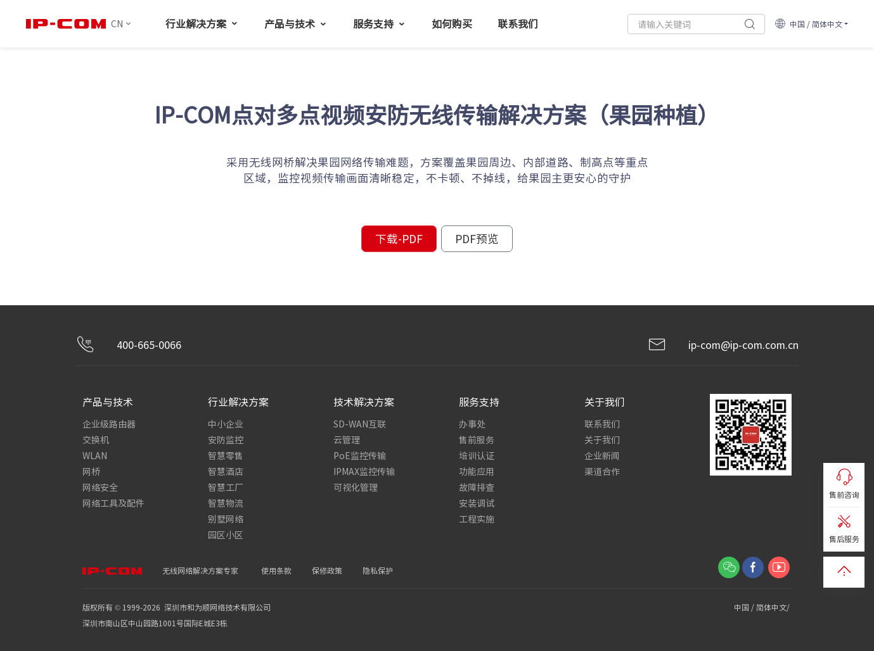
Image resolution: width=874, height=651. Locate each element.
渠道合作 (602, 471)
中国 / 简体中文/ (763, 607)
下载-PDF (399, 238)
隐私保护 (378, 570)
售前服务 (476, 439)
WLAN (94, 455)
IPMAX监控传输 (364, 471)
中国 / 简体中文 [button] (808, 24)
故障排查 (476, 487)
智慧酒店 (225, 471)
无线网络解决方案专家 (200, 570)
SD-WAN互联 (359, 423)
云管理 (346, 439)
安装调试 (476, 502)
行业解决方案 (202, 23)
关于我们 (602, 439)
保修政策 (327, 570)
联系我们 (518, 23)
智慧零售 (225, 455)
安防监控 (225, 439)
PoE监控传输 (359, 455)
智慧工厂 (225, 487)
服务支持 (379, 23)
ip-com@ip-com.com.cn (723, 345)
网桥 (91, 471)
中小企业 (225, 423)
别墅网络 (225, 518)
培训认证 (476, 455)
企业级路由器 (109, 423)
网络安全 (100, 487)
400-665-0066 (128, 345)
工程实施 (476, 518)
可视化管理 (355, 487)
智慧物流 (225, 502)
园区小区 (225, 534)
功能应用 (476, 471)
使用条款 (276, 570)
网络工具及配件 (113, 502)
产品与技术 (296, 23)
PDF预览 (477, 238)
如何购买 (452, 23)
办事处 (472, 423)
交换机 (95, 439)
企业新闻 (602, 455)
